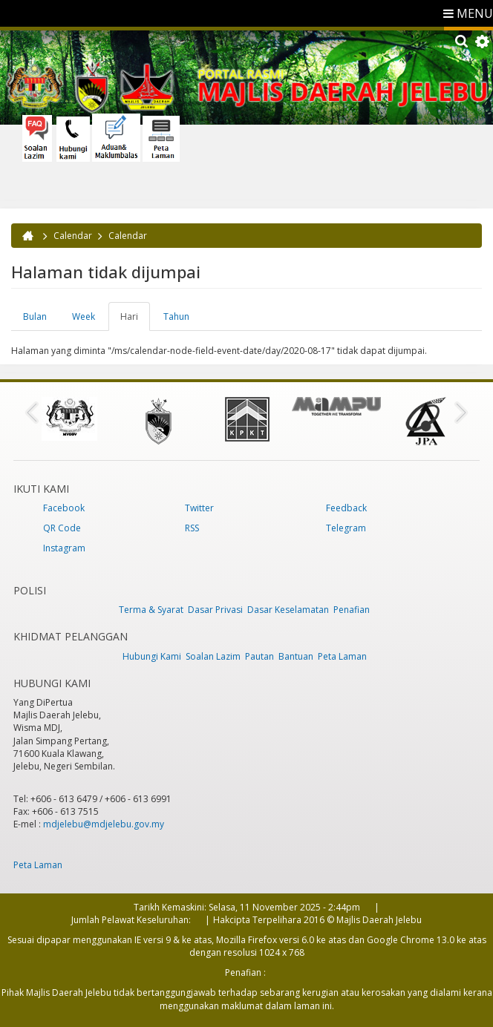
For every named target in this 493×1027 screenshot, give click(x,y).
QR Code (62, 528)
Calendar (72, 235)
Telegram (346, 528)
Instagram (64, 548)
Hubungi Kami (152, 656)
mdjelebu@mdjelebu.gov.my (103, 824)
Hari (135, 320)
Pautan (259, 656)
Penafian (351, 609)
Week (83, 316)
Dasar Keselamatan (288, 609)
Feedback (346, 508)
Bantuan (295, 656)
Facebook (64, 508)
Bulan (35, 316)
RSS (192, 528)
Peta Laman (342, 656)
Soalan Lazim (213, 656)
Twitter (199, 508)
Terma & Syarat (151, 609)
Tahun (176, 316)
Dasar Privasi (215, 609)
